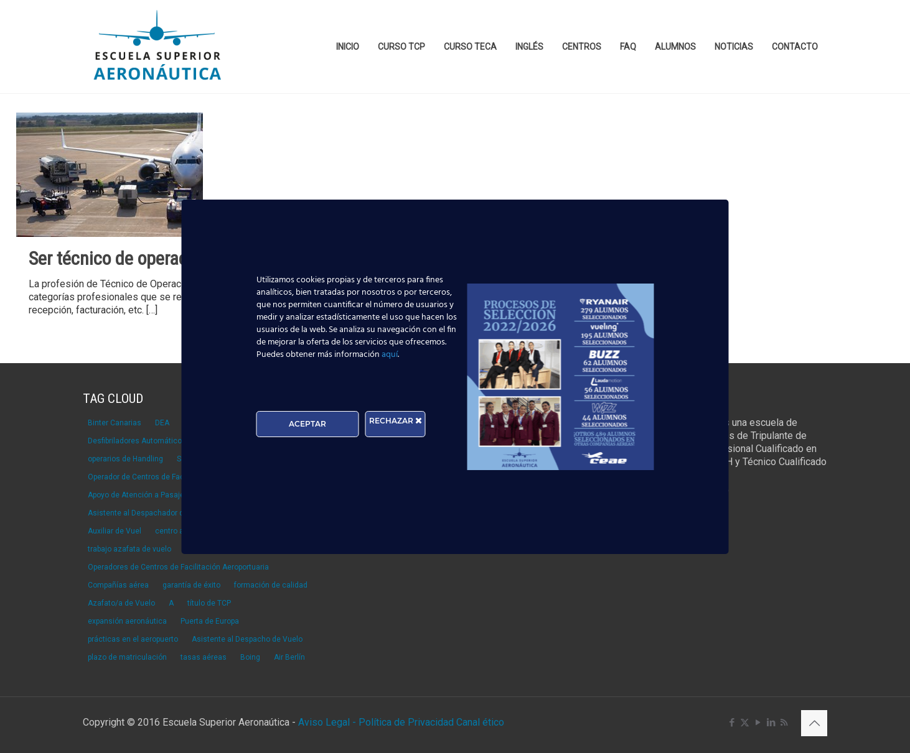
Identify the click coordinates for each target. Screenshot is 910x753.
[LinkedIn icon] (771, 722)
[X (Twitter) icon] (744, 722)
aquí (390, 355)
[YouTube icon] (757, 722)
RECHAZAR (395, 420)
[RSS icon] (784, 722)
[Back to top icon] (814, 723)
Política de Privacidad (407, 722)
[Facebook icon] (731, 722)
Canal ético (480, 722)
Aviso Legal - (327, 722)
